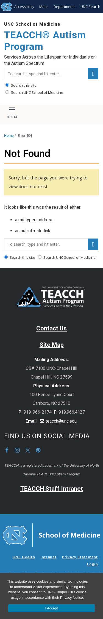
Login (92, 564)
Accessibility (24, 6)
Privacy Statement (80, 556)
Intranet (48, 556)
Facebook (7, 450)
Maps (44, 6)
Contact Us (51, 328)
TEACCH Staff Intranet (51, 488)
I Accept (51, 608)
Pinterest (38, 450)
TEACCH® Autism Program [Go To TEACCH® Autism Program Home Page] (45, 41)
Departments (65, 6)
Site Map (52, 344)
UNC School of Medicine (32, 24)
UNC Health (24, 556)
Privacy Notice (71, 597)
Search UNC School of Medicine (34, 92)
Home (9, 135)
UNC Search (90, 6)
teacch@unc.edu (62, 421)
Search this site (21, 85)
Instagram (17, 450)
